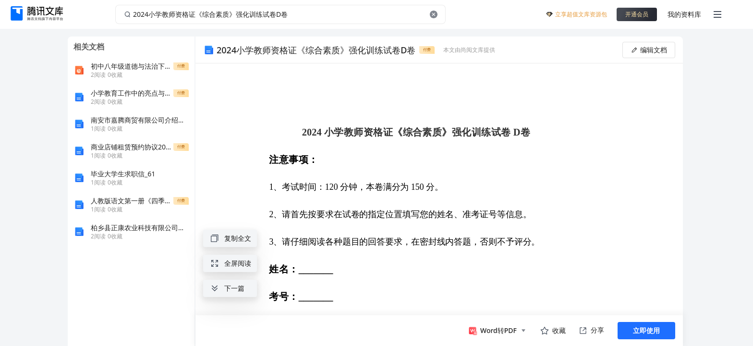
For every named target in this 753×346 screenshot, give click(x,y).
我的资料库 (684, 14)
